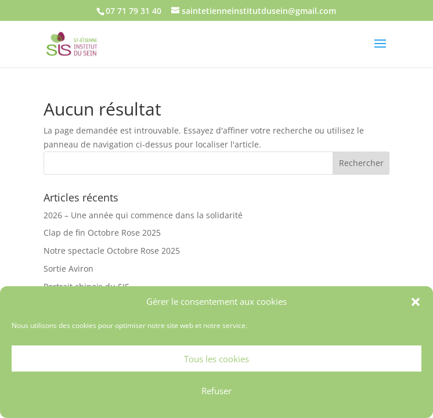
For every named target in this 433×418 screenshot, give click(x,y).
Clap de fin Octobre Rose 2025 (102, 232)
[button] (415, 302)
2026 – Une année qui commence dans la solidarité (143, 215)
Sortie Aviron (68, 268)
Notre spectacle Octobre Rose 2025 (112, 250)
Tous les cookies (216, 359)
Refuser (216, 391)
